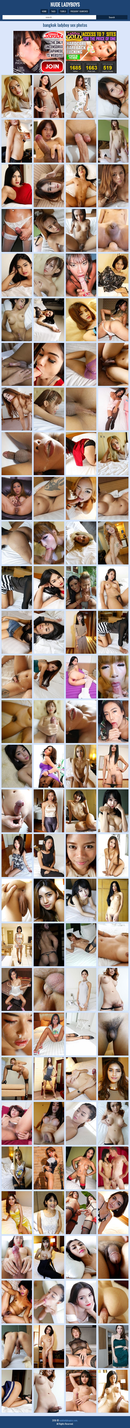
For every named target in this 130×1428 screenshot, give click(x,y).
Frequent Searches (79, 11)
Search (112, 17)
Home (44, 11)
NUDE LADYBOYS (65, 4)
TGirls (63, 11)
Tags (53, 11)
